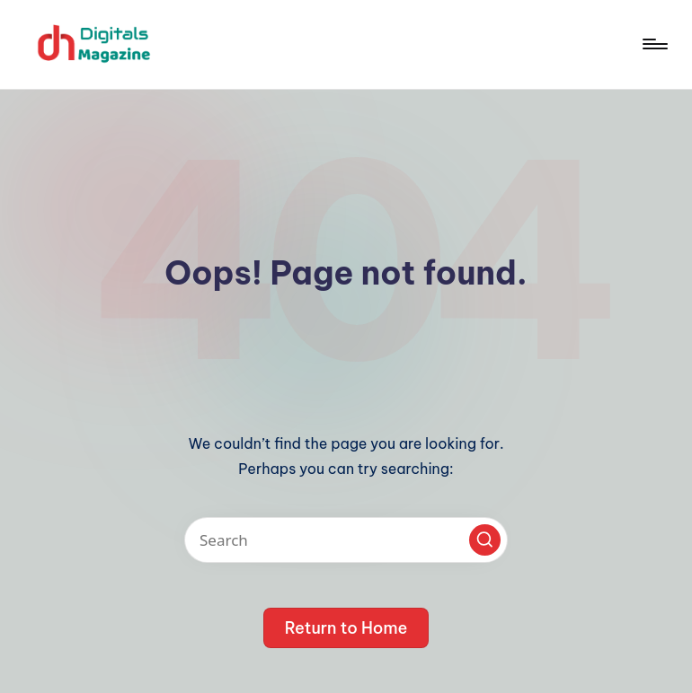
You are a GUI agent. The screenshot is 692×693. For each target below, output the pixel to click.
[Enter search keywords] (346, 540)
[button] (485, 540)
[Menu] (654, 44)
